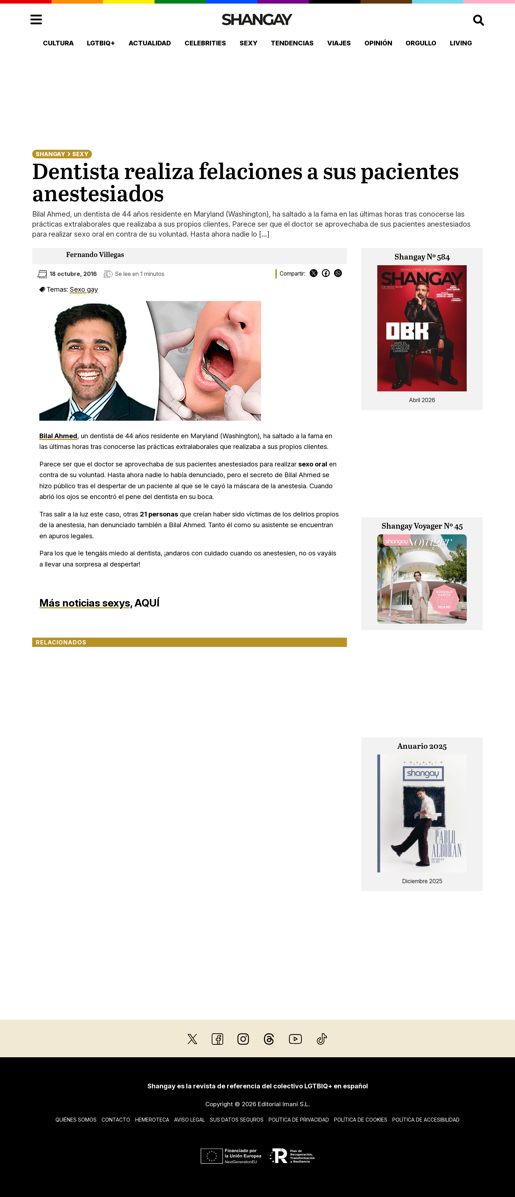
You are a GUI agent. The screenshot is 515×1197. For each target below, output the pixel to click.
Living (461, 43)
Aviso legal (189, 1120)
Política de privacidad (299, 1120)
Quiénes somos (76, 1120)
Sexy (249, 43)
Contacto (116, 1120)
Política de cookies (360, 1120)
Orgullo (421, 43)
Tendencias (292, 43)
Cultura (58, 43)
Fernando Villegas (95, 255)
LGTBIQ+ (101, 43)
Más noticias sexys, (85, 603)
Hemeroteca (152, 1120)
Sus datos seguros (237, 1120)
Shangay (50, 154)
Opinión (378, 43)
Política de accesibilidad (426, 1120)
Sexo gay (84, 289)
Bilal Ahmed (58, 436)
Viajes (339, 43)
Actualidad (150, 43)
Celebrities (205, 43)
